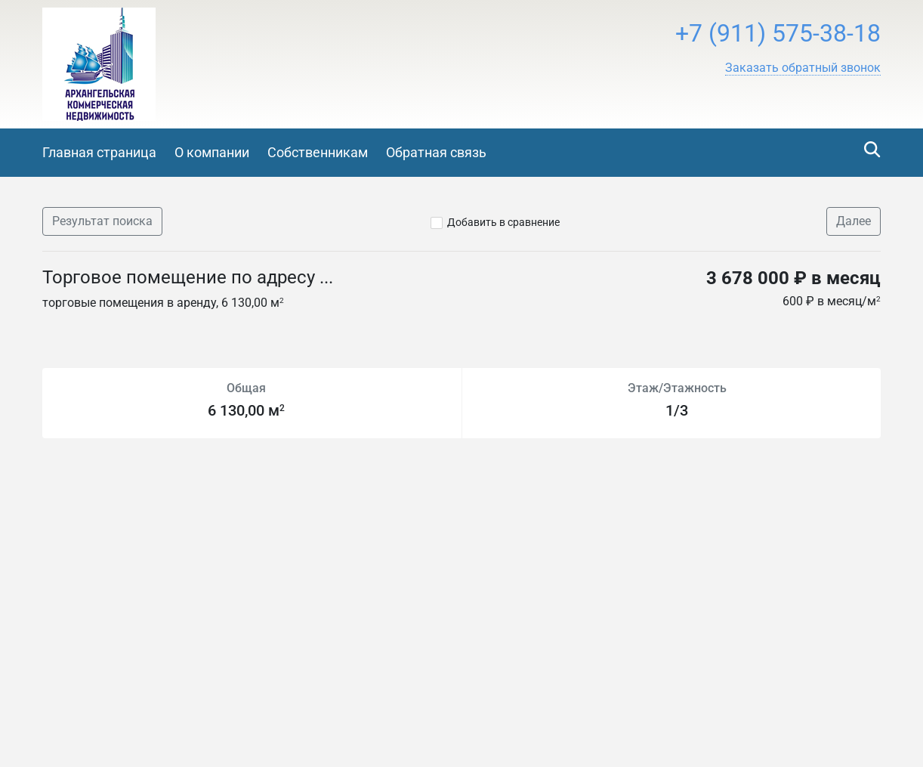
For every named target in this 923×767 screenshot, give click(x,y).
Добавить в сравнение (503, 222)
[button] (803, 68)
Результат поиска (102, 221)
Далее (853, 221)
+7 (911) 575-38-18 (778, 33)
